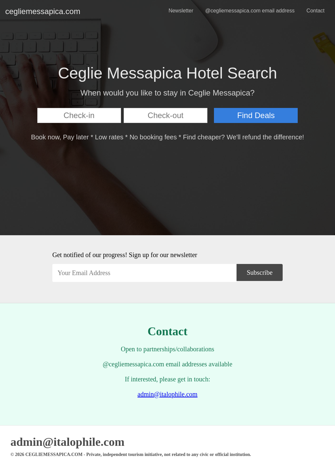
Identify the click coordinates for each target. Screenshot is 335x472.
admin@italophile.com (167, 394)
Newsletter (180, 10)
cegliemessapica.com (10, 11)
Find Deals (256, 115)
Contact (316, 10)
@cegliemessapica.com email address (249, 10)
